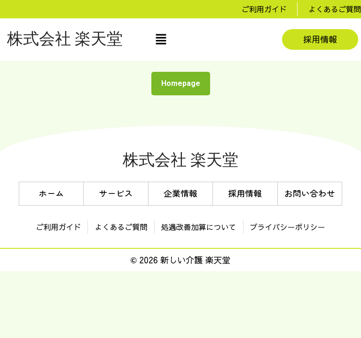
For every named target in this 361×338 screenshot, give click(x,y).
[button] (160, 39)
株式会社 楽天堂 (65, 39)
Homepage (184, 81)
